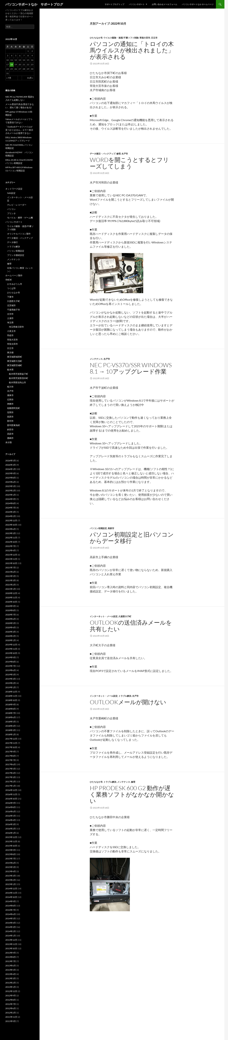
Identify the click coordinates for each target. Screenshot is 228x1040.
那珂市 (10, 421)
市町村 (8, 279)
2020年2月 (10, 636)
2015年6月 (10, 862)
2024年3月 (10, 512)
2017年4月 (10, 773)
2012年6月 (10, 1008)
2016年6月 (10, 811)
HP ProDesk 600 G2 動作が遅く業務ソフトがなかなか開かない (132, 794)
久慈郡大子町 (124, 616)
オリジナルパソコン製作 (19, 233)
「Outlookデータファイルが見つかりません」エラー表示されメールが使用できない (19, 129)
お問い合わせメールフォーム (164, 4)
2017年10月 (11, 747)
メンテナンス (96, 359)
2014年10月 (11, 897)
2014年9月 (10, 901)
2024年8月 (10, 503)
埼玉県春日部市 (16, 326)
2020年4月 (10, 627)
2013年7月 (10, 961)
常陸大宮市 (144, 37)
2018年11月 (11, 696)
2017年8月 (10, 755)
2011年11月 (11, 1017)
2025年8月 (10, 477)
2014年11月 (11, 892)
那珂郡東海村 (13, 425)
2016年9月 (10, 803)
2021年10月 (11, 563)
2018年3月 (10, 730)
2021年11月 (11, 559)
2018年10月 (11, 700)
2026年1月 (10, 469)
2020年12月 (11, 593)
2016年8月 (10, 807)
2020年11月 (11, 597)
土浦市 (10, 318)
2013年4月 (10, 974)
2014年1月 (10, 935)
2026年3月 (10, 464)
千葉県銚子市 (13, 309)
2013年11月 (11, 944)
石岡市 (10, 399)
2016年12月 (11, 790)
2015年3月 (10, 875)
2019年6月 (10, 670)
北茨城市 (11, 305)
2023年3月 (10, 533)
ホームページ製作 (13, 275)
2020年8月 (10, 610)
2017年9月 (10, 751)
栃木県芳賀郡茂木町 (18, 378)
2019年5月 (10, 674)
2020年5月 (10, 623)
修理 (118, 153)
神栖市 (10, 403)
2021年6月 (10, 571)
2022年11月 (11, 537)
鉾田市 (10, 429)
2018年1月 (10, 734)
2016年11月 (11, 794)
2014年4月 (10, 922)
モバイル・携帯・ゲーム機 (20, 217)
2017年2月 (10, 781)
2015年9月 (10, 850)
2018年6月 (10, 717)
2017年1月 (10, 785)
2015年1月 (10, 884)
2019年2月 (10, 683)
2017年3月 (10, 777)
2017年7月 (10, 760)
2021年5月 (10, 576)
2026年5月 (10, 460)
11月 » (30, 78)
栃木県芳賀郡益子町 (18, 374)
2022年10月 (11, 542)
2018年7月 (10, 713)
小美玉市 (11, 331)
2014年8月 (10, 905)
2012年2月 (10, 1012)
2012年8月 (10, 999)
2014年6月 (10, 914)
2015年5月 (10, 867)
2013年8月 (10, 957)
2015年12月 (11, 837)
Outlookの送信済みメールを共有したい (131, 626)
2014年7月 (10, 910)
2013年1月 (10, 987)
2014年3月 (10, 927)
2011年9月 (10, 1021)
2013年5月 (10, 969)
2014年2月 (10, 931)
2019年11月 (11, 649)
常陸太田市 (12, 344)
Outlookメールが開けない (128, 702)
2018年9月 (10, 704)
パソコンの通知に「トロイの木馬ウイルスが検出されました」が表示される (132, 50)
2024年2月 (10, 516)
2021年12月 (11, 554)
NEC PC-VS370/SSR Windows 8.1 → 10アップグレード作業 (131, 368)
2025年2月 (10, 490)
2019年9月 (10, 657)
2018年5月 (10, 721)
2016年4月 (10, 820)
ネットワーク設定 (13, 188)
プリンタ (11, 213)
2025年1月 (10, 494)
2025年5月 (10, 486)
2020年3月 (10, 631)
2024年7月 (10, 507)
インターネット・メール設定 (104, 616)
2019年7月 (10, 666)
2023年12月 (11, 520)
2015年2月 (10, 880)
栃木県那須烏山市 (17, 382)
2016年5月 (10, 815)
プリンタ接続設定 (15, 255)
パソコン (11, 209)
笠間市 (10, 412)
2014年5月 (10, 918)
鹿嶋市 (10, 438)
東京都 (10, 352)
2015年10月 (11, 845)
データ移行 (12, 242)
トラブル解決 (124, 696)
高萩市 (111, 528)
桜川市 (10, 386)
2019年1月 (10, 687)
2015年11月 (11, 841)
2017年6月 (10, 764)
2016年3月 (10, 824)
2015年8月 (10, 854)
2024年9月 (10, 499)
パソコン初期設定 (98, 528)
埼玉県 (10, 322)
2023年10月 (11, 524)
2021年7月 (10, 567)
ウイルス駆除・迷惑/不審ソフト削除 (121, 37)
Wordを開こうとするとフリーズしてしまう (129, 163)
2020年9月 (10, 606)
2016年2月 (10, 828)
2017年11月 (11, 743)
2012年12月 (11, 991)
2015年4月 (10, 871)
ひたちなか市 (96, 37)
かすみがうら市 (14, 284)
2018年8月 (10, 708)
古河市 (10, 314)
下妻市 (10, 296)
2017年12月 (11, 738)
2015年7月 (10, 858)
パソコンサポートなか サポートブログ (34, 4)
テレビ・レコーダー (16, 204)
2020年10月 (11, 601)
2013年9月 (10, 952)
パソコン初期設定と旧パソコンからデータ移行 (132, 537)
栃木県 (10, 369)
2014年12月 (11, 888)
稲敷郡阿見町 (13, 408)
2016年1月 (10, 833)
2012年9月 (10, 995)
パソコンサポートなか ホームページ (198, 4)
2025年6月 (10, 482)
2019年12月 (11, 644)
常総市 (10, 335)
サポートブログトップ (114, 4)
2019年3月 (10, 678)
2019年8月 (10, 661)
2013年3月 (10, 978)
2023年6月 (10, 529)
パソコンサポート (137, 4)
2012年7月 (10, 1004)
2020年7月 (10, 614)
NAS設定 (11, 193)
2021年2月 (10, 584)
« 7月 (8, 78)
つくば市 (11, 288)
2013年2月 (10, 982)
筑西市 (10, 416)
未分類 (8, 442)
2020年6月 (10, 619)
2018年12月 (11, 691)
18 (11, 64)
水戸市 (124, 153)
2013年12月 (11, 940)
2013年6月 (10, 965)
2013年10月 (11, 948)
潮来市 (10, 395)
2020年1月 (10, 640)
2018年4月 (10, 726)
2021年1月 (10, 589)
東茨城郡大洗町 (14, 361)
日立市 (154, 37)
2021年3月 (10, 580)
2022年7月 (10, 546)
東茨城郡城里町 (14, 356)
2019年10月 (11, 653)
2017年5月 (10, 768)
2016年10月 (11, 798)
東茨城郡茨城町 (14, 365)
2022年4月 (10, 550)
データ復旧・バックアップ (102, 153)
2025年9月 (10, 473)
